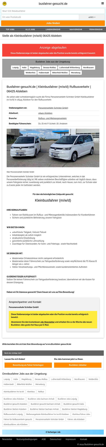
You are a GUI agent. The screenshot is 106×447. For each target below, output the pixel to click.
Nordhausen (88, 67)
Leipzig (15, 67)
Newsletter (7, 439)
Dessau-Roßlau (49, 67)
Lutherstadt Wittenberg (69, 67)
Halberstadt (44, 73)
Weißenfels (30, 73)
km (91, 17)
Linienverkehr (53, 29)
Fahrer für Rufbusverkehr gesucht (18, 419)
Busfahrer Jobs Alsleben (14, 399)
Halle (24, 67)
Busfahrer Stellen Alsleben (15, 409)
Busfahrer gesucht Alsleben (15, 404)
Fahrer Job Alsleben (75, 419)
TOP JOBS (10, 29)
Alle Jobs (30, 29)
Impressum (71, 439)
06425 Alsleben (45, 113)
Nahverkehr (76, 29)
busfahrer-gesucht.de (53, 3)
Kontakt (83, 439)
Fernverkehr (96, 29)
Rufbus (41, 392)
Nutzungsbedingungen (27, 439)
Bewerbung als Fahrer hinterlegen (28, 365)
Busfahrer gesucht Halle (74, 404)
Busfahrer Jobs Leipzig (67, 399)
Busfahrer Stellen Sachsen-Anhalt (44, 409)
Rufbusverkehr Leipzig (13, 414)
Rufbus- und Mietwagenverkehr (52, 118)
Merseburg (75, 73)
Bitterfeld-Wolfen (60, 73)
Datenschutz (55, 439)
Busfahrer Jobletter (78, 365)
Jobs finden (53, 23)
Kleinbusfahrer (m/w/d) (14, 392)
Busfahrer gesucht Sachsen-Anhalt (45, 404)
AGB (44, 439)
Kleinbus (31, 392)
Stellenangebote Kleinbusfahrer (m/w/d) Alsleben (47, 414)
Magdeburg (35, 67)
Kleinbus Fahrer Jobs (81, 414)
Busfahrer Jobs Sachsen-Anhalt (41, 399)
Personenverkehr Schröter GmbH (53, 108)
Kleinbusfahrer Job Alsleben (16, 424)
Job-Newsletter (47, 322)
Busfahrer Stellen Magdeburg (74, 409)
